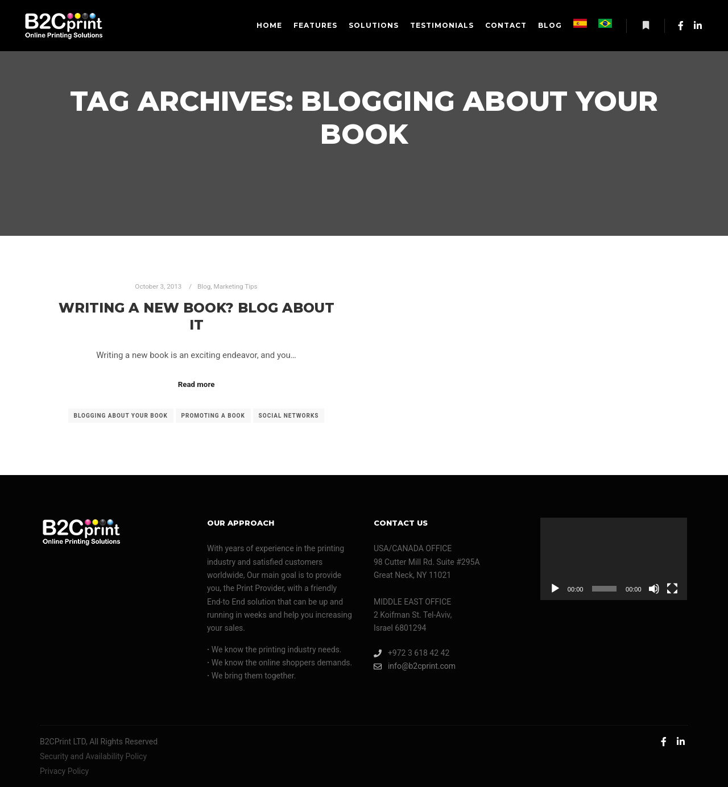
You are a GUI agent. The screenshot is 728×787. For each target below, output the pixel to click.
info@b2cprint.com (415, 666)
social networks (289, 416)
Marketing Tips (236, 286)
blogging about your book (121, 416)
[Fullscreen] (672, 588)
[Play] (555, 588)
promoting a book (213, 416)
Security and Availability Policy (93, 756)
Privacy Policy (64, 771)
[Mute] (654, 588)
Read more (196, 384)
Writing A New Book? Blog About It (196, 316)
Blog (203, 286)
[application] (613, 559)
